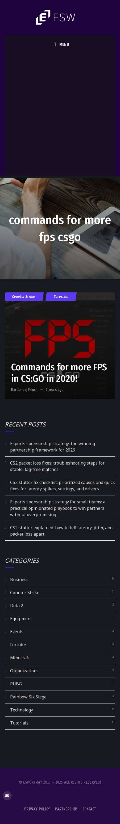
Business (19, 579)
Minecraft (20, 658)
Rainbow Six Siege (28, 697)
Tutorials (61, 297)
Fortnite (18, 645)
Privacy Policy (37, 809)
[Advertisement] (59, 116)
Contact (89, 809)
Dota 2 (16, 605)
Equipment (21, 619)
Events (16, 632)
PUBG (16, 684)
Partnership (66, 809)
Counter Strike (23, 297)
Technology (21, 710)
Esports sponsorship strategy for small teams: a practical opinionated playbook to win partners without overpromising (57, 508)
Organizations (24, 671)
